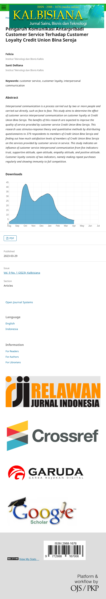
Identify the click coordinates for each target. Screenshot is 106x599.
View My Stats (29, 559)
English (10, 323)
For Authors (12, 356)
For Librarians (13, 362)
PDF (11, 238)
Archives (21, 17)
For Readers (12, 351)
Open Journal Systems (19, 302)
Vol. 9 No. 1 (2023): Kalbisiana (46, 17)
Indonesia (12, 329)
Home (9, 17)
